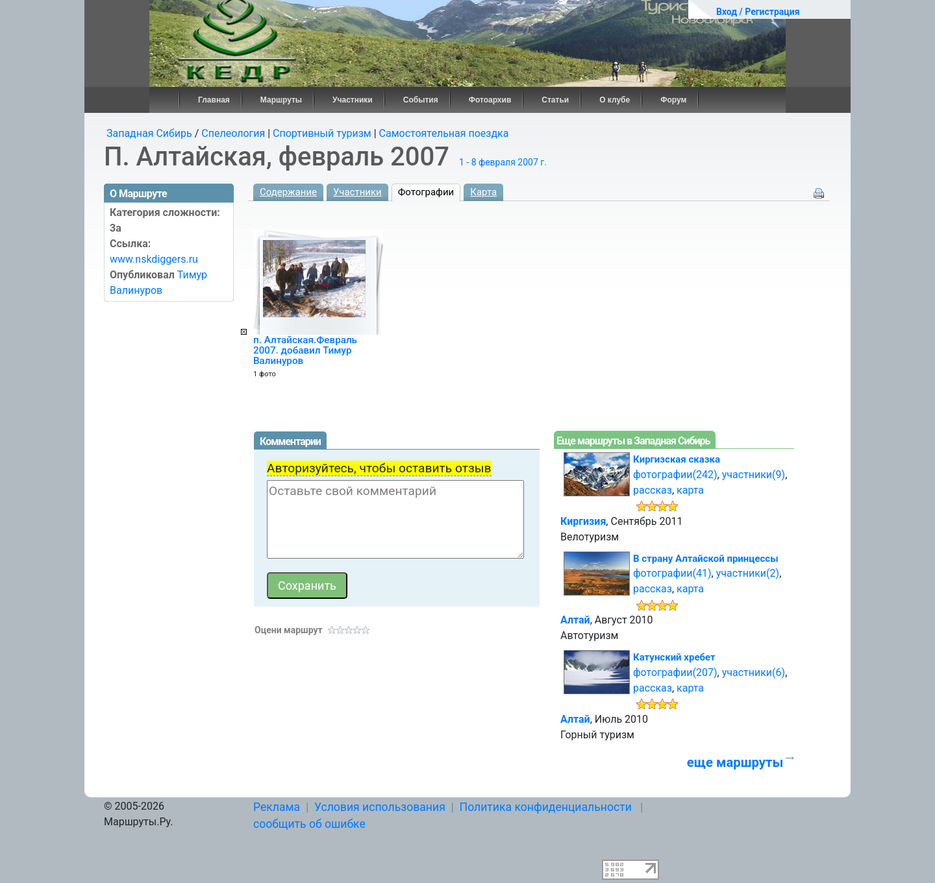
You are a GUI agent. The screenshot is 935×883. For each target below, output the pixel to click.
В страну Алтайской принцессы (706, 558)
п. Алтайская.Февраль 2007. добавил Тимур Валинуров (305, 350)
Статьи (555, 99)
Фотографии (426, 192)
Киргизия (583, 521)
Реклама (276, 807)
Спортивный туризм (322, 133)
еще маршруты (735, 762)
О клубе (614, 99)
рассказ (652, 490)
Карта (483, 192)
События (420, 99)
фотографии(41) (672, 573)
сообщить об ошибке (309, 823)
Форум (673, 99)
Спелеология (233, 133)
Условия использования (379, 807)
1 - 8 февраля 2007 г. (503, 162)
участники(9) (753, 474)
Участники (352, 99)
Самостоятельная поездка (444, 133)
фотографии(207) (675, 672)
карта (690, 490)
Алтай (575, 620)
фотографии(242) (675, 474)
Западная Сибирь (149, 133)
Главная (214, 99)
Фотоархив (490, 99)
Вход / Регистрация (758, 11)
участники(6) (753, 672)
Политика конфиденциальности (546, 807)
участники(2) (747, 573)
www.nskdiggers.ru (154, 259)
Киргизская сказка (676, 459)
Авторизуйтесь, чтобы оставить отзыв (379, 468)
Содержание (288, 192)
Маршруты (281, 99)
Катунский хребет (674, 657)
